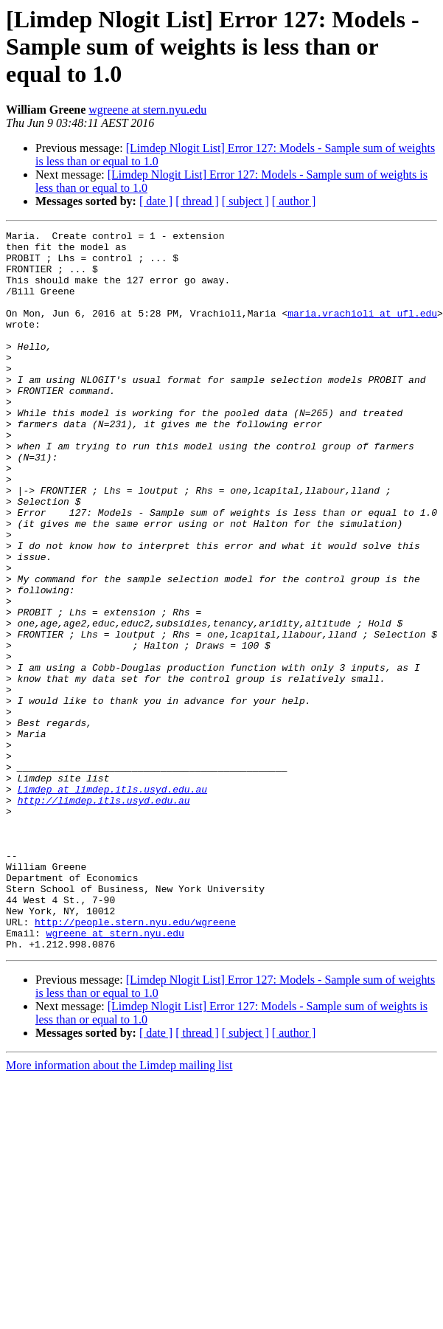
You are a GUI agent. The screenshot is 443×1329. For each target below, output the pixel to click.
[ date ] (155, 201)
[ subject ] (245, 201)
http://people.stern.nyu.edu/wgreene (135, 1061)
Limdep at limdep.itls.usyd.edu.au (112, 901)
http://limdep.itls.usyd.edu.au (104, 915)
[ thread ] (197, 201)
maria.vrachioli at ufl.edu (362, 330)
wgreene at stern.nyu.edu (147, 109)
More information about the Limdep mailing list (119, 1209)
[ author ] (294, 201)
